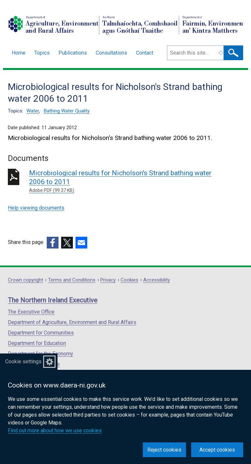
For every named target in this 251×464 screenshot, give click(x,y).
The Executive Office (31, 312)
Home (18, 53)
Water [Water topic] (32, 111)
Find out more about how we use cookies (55, 430)
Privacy (108, 280)
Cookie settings (23, 361)
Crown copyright (25, 280)
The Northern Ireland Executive (52, 300)
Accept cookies (217, 450)
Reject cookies (164, 450)
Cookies (129, 280)
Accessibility (156, 280)
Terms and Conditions (71, 280)
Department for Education (37, 343)
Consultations (111, 53)
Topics (42, 53)
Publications (73, 53)
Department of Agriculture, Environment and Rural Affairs (72, 322)
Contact (144, 53)
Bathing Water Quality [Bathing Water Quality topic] (67, 111)
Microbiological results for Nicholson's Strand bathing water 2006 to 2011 (123, 181)
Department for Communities (41, 333)
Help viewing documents (36, 208)
